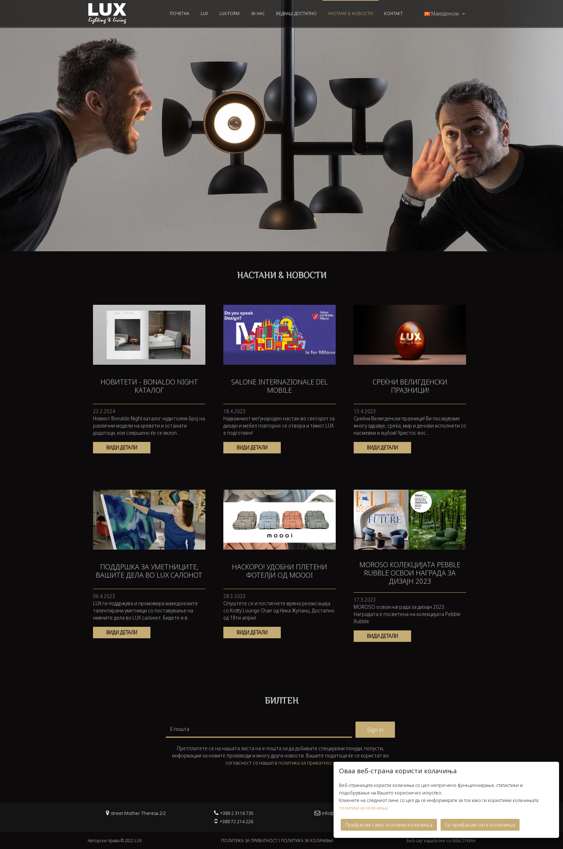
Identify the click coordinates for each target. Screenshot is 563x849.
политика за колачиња (363, 807)
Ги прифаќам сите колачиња (480, 823)
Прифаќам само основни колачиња (388, 823)
